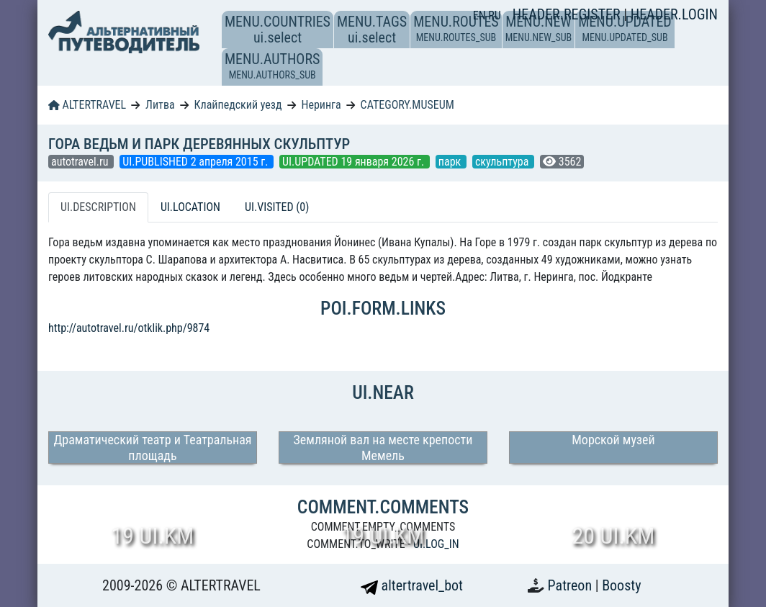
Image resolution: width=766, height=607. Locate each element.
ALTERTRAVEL (87, 105)
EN (481, 15)
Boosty (621, 585)
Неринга (321, 105)
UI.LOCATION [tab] (190, 207)
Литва (160, 105)
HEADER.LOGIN (674, 14)
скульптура (503, 161)
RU (494, 15)
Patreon (571, 585)
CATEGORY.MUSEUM (407, 105)
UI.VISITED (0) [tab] (277, 207)
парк (451, 161)
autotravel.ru (81, 161)
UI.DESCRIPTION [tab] (98, 207)
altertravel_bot (412, 585)
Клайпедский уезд (238, 105)
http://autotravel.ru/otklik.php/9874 (128, 328)
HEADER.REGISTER (568, 14)
